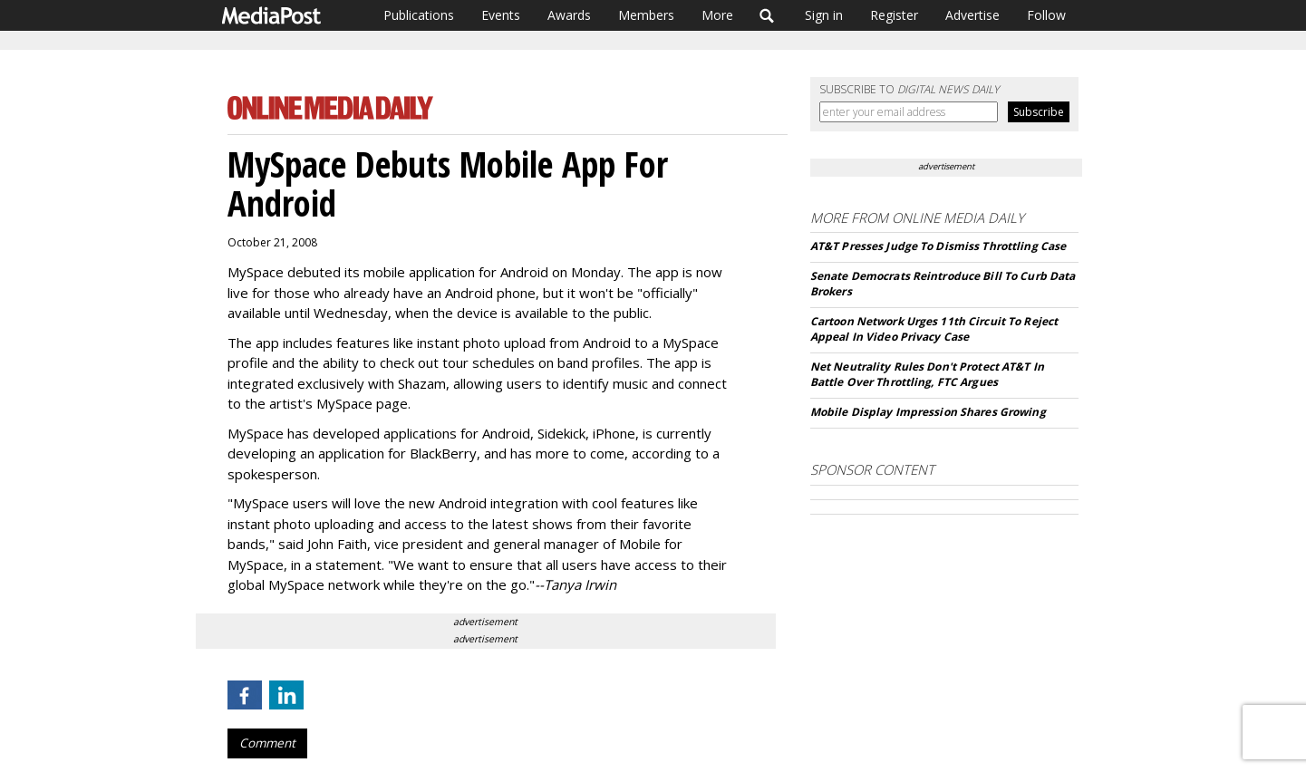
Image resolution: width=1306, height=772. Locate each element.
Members (646, 15)
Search (767, 15)
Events (500, 15)
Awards (569, 15)
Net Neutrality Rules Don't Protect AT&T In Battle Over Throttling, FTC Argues (927, 374)
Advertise (972, 15)
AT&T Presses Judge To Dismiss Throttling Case (938, 246)
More (717, 15)
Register (894, 15)
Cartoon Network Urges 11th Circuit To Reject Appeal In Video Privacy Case (934, 329)
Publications (418, 15)
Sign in (824, 15)
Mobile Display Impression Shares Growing (928, 412)
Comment (267, 743)
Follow (1046, 15)
